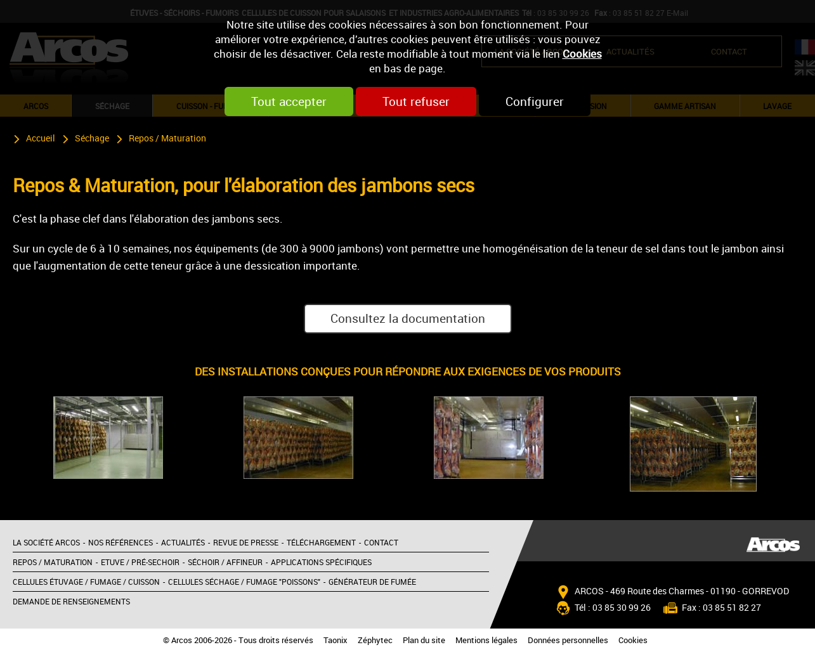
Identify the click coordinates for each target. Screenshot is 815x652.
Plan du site (424, 640)
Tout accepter (289, 101)
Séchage (92, 138)
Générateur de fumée (372, 582)
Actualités (183, 542)
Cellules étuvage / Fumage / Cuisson (86, 582)
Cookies (582, 53)
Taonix (335, 640)
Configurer (534, 101)
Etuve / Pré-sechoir (140, 562)
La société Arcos (46, 542)
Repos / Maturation (167, 138)
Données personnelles (568, 640)
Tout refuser (416, 101)
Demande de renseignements (71, 601)
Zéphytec (375, 640)
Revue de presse (245, 542)
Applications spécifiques (321, 562)
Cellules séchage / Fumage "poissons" (244, 582)
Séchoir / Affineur (225, 562)
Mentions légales (486, 640)
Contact (381, 542)
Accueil (40, 138)
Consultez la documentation (407, 318)
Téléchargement (321, 542)
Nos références (120, 542)
